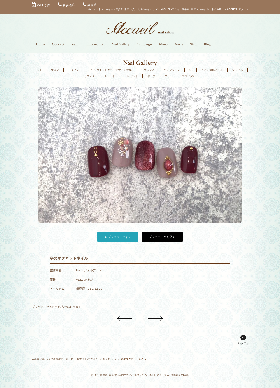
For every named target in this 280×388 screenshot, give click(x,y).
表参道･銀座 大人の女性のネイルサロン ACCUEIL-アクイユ (65, 359)
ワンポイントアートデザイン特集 (111, 69)
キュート (109, 76)
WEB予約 (44, 5)
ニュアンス (75, 69)
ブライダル (189, 76)
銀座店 (92, 5)
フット (169, 76)
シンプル (237, 69)
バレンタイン (172, 69)
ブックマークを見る (162, 237)
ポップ (151, 76)
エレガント (131, 76)
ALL (39, 69)
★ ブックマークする (118, 237)
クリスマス (147, 69)
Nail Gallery (109, 359)
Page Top (243, 343)
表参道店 (69, 5)
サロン (55, 69)
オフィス (89, 76)
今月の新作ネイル (212, 69)
